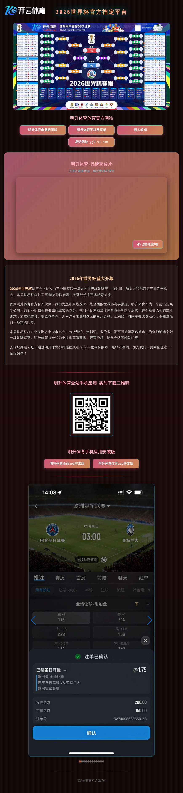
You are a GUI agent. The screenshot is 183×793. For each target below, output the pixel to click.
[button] (33, 620)
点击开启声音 (148, 244)
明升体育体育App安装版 (115, 463)
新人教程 (140, 130)
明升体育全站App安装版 (67, 463)
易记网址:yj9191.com (91, 142)
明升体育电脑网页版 (42, 130)
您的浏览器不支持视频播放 (91, 215)
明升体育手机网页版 (91, 130)
